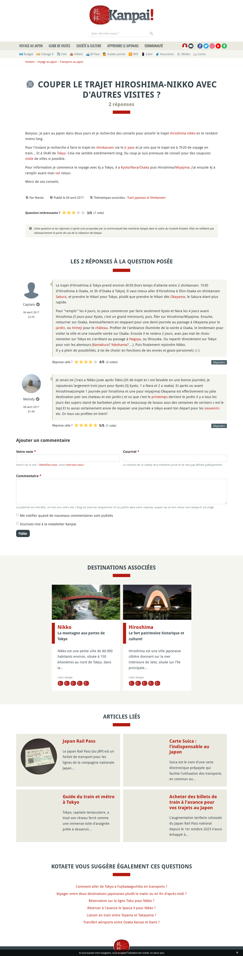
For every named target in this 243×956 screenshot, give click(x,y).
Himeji (77, 327)
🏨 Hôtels (76, 54)
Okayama (177, 296)
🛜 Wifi (133, 54)
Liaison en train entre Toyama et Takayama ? (121, 915)
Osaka (144, 167)
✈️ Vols (62, 54)
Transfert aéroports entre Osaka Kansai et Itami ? (121, 922)
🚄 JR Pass (93, 54)
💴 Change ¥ (45, 54)
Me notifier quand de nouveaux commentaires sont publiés (66, 515)
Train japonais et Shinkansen (146, 198)
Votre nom (26, 452)
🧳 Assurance (164, 54)
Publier (23, 533)
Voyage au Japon (31, 45)
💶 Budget (26, 54)
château (101, 327)
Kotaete (30, 62)
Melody (29, 399)
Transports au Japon (71, 62)
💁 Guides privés (114, 54)
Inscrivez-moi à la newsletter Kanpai (48, 524)
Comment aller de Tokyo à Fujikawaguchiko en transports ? (121, 886)
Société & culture (88, 45)
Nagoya (135, 339)
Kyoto (125, 167)
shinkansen (105, 147)
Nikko (65, 627)
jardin (60, 327)
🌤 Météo (183, 54)
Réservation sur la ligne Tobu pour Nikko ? (121, 900)
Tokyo (61, 153)
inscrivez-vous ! (75, 465)
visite (29, 158)
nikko (191, 133)
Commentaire (28, 476)
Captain (29, 304)
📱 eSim (146, 54)
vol (57, 173)
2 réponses (121, 104)
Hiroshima (178, 133)
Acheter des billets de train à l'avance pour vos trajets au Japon (193, 802)
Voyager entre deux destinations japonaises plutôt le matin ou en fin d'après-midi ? (121, 893)
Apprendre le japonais (123, 45)
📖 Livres (199, 54)
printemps (159, 396)
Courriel (131, 452)
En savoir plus (157, 952)
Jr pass (129, 147)
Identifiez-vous (48, 465)
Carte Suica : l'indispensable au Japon (189, 746)
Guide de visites (59, 45)
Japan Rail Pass (79, 741)
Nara (134, 167)
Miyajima (182, 167)
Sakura (61, 296)
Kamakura (101, 344)
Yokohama (119, 344)
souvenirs (211, 408)
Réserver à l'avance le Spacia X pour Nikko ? (121, 908)
